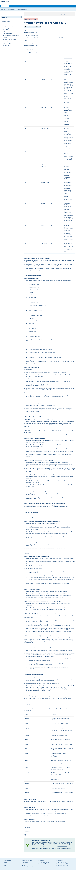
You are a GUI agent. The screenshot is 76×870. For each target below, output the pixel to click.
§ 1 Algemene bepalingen (7, 26)
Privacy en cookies (25, 862)
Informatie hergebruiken (27, 860)
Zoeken (11, 6)
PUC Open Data (43, 863)
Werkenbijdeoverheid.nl (63, 865)
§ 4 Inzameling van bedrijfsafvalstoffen (10, 35)
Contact (5, 862)
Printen (71, 14)
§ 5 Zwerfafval (5, 37)
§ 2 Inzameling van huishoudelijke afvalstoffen (9, 28)
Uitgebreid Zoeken (19, 6)
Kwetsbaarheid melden (27, 866)
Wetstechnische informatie (7, 15)
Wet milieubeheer (67, 58)
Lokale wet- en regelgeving (10, 9)
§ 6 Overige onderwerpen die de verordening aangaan (8, 40)
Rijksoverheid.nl (61, 862)
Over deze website (7, 860)
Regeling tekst (5, 17)
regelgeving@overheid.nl (65, 848)
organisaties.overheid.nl (62, 846)
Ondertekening (6, 45)
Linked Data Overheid (44, 862)
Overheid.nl (4, 6)
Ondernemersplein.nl (62, 863)
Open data (42, 860)
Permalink (63, 14)
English (5, 863)
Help (5, 865)
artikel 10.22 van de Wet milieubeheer (67, 192)
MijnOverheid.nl (61, 860)
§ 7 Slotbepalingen (6, 43)
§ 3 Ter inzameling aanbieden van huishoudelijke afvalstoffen (9, 32)
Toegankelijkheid (25, 863)
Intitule (4, 24)
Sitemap (23, 865)
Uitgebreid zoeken (19, 9)
